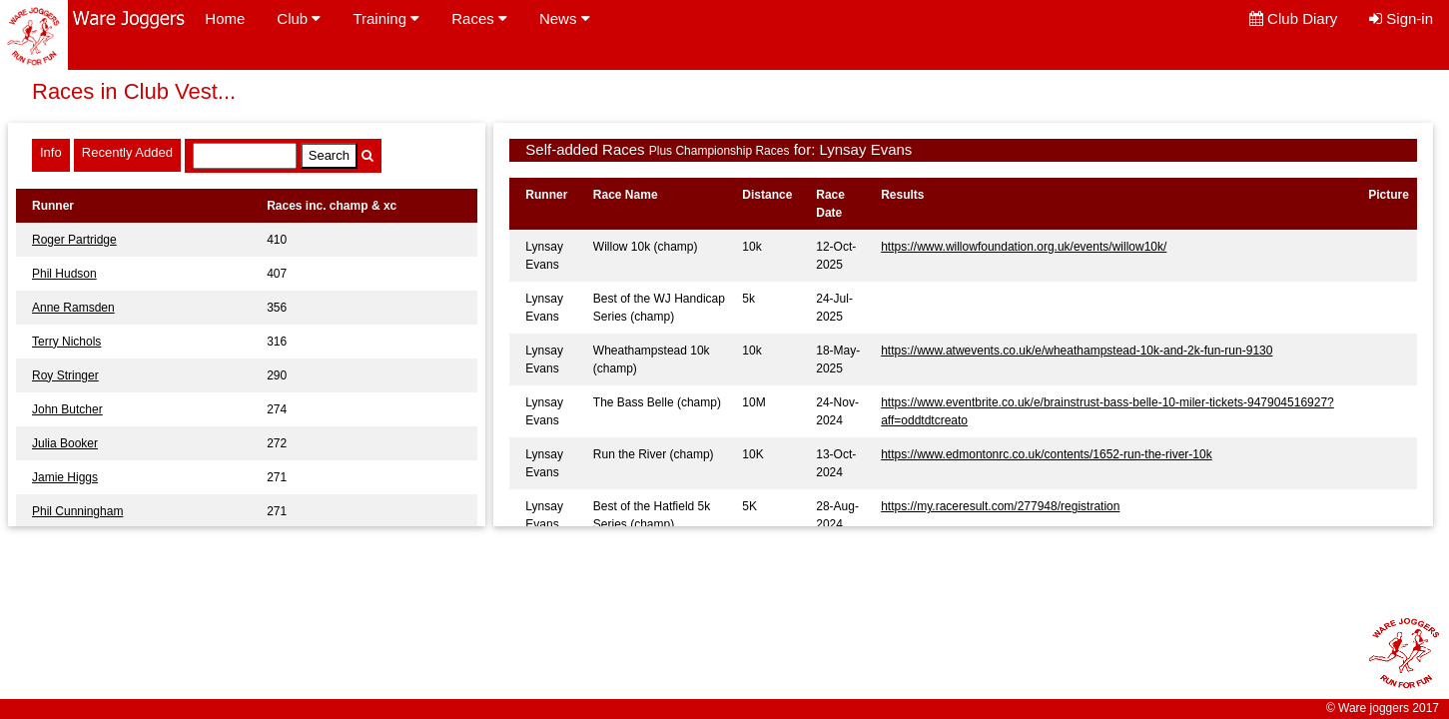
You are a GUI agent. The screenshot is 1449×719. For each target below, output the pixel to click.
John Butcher (67, 409)
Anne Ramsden (73, 308)
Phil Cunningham (77, 511)
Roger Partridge (74, 240)
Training (386, 18)
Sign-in (1401, 18)
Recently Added (127, 152)
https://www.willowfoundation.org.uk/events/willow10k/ (1023, 247)
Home (225, 18)
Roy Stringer (65, 375)
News (564, 18)
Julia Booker (65, 443)
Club (299, 18)
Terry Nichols (66, 342)
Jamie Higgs (65, 477)
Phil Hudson (64, 274)
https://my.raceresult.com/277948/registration (1000, 506)
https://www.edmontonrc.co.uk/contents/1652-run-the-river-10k (1046, 454)
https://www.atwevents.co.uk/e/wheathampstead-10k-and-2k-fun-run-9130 (1076, 351)
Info (51, 152)
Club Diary (1293, 18)
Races (479, 18)
